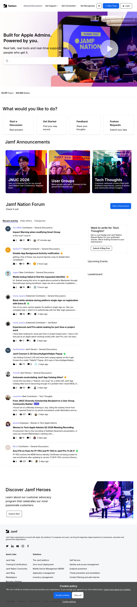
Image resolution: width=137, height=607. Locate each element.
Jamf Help (10, 560)
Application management (44, 573)
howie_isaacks (19, 296)
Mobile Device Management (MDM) (48, 569)
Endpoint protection (78, 569)
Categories (40, 220)
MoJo (15, 446)
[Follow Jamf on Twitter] (7, 546)
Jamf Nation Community (16, 569)
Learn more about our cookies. (117, 589)
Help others (26, 220)
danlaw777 (17, 249)
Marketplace (11, 577)
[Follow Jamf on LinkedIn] (12, 546)
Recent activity (10, 220)
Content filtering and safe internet (84, 577)
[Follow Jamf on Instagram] (22, 546)
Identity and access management (84, 564)
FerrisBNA (17, 227)
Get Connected (69, 6)
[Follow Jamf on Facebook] (28, 546)
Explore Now (14, 514)
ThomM (16, 373)
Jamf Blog (10, 573)
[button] (68, 601)
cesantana (17, 396)
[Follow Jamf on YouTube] (17, 546)
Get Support (51, 6)
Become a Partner (14, 581)
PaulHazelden (19, 349)
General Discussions (33, 6)
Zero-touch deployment (43, 564)
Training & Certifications (16, 564)
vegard (16, 272)
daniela (16, 423)
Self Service (75, 560)
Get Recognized (89, 6)
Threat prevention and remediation (85, 573)
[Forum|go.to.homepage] (10, 5)
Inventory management (43, 577)
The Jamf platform (41, 560)
